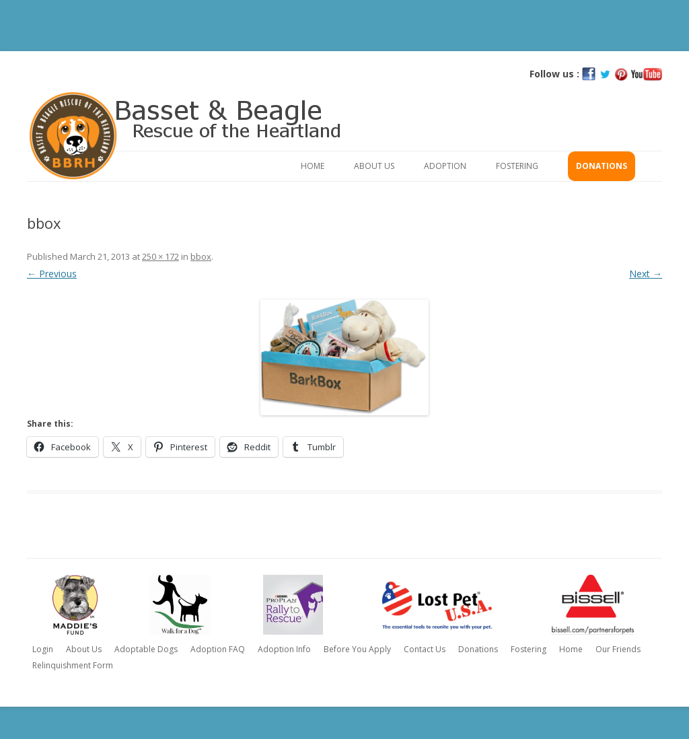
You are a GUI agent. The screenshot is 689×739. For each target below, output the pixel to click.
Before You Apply (357, 649)
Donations (601, 166)
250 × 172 (160, 256)
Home (312, 166)
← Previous (52, 273)
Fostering (517, 166)
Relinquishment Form (72, 665)
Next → (645, 273)
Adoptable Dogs (146, 649)
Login (42, 649)
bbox (200, 256)
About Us (374, 166)
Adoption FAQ (217, 649)
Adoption (445, 166)
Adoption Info (284, 649)
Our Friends (618, 649)
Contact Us (424, 649)
